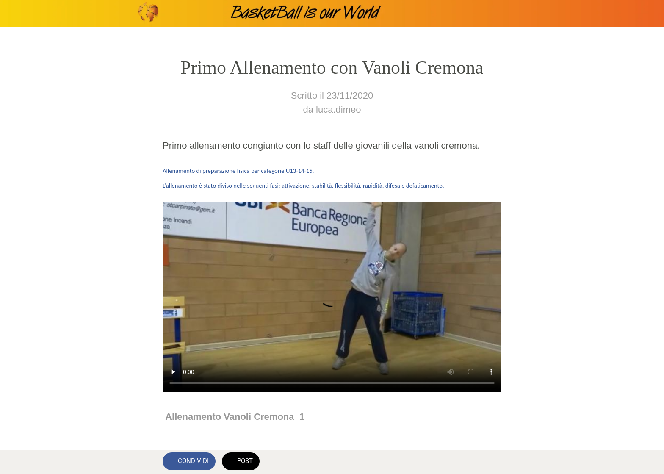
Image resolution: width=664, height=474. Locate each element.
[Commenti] (491, 462)
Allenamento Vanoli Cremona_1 (234, 416)
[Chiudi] (17, 13)
